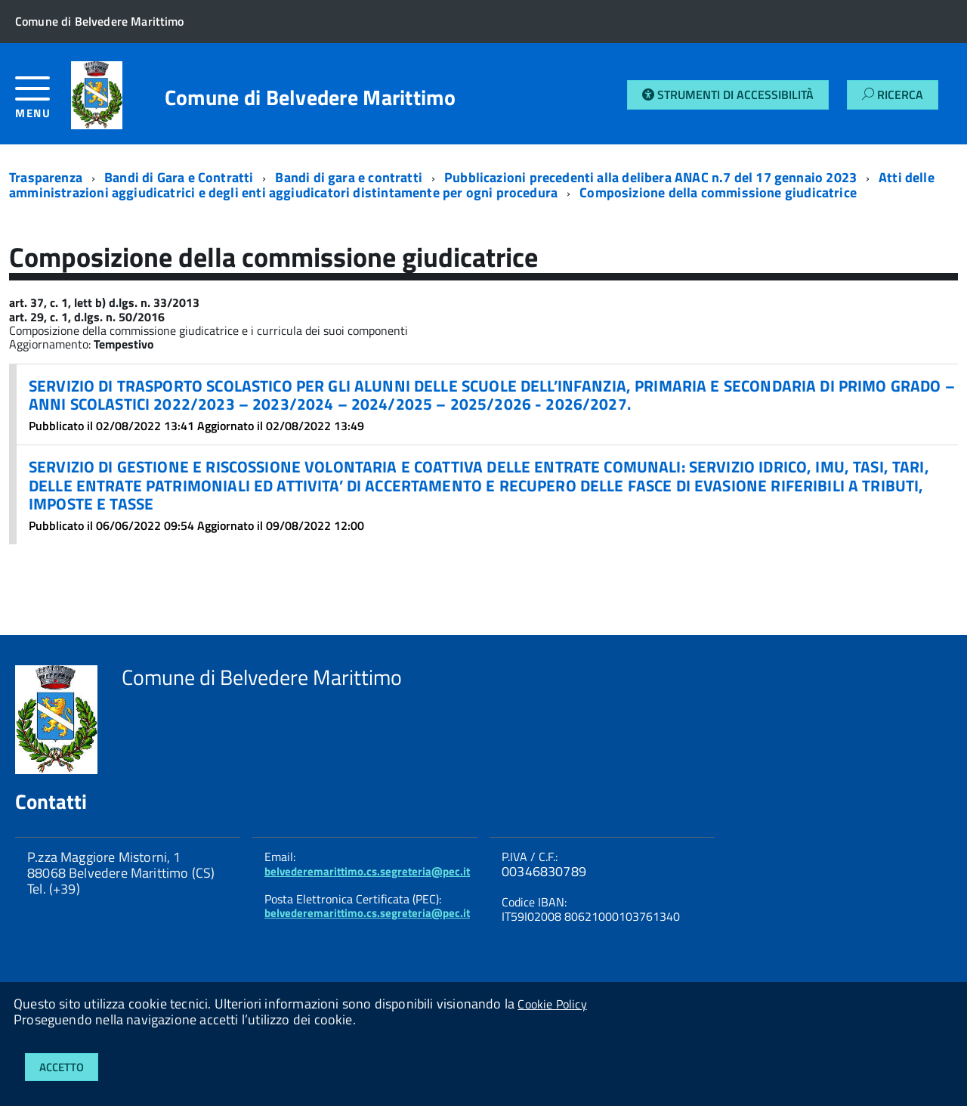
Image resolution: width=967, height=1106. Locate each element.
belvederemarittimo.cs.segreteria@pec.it (367, 871)
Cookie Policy (551, 1004)
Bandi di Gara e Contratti (179, 177)
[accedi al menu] (43, 103)
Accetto (61, 1067)
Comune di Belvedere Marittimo (310, 97)
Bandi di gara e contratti (348, 177)
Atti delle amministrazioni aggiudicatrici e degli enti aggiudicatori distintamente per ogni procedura (472, 185)
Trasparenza (45, 177)
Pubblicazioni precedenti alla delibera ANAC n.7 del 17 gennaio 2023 (650, 177)
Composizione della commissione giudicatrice (718, 192)
